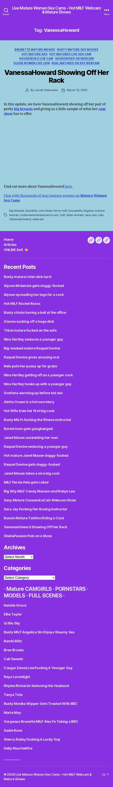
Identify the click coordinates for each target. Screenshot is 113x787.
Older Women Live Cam (31, 63)
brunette (31, 210)
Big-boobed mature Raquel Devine (32, 348)
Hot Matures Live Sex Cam (70, 54)
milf (62, 215)
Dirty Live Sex (6, 759)
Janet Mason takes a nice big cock (32, 473)
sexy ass (91, 215)
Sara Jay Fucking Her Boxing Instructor (35, 509)
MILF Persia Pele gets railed (26, 482)
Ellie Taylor (13, 614)
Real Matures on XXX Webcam (75, 63)
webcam (38, 219)
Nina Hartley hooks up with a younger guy (37, 384)
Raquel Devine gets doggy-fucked (32, 464)
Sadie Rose (13, 730)
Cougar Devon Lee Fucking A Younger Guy (38, 668)
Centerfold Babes (18, 759)
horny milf (60, 210)
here (68, 186)
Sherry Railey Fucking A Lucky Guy (32, 739)
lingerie (88, 210)
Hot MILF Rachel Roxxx (22, 304)
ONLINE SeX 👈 (16, 250)
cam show (45, 210)
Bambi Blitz (13, 641)
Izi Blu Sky (12, 623)
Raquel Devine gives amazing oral (31, 357)
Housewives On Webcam (74, 58)
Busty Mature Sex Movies (77, 49)
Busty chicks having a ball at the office (35, 312)
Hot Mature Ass (34, 54)
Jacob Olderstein (46, 90)
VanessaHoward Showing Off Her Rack (56, 76)
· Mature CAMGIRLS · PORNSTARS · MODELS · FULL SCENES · (46, 592)
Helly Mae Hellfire (18, 748)
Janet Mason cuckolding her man (31, 438)
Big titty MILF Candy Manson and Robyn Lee (39, 491)
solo (101, 215)
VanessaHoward (20, 219)
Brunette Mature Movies (35, 49)
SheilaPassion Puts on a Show (28, 536)
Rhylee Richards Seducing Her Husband (36, 686)
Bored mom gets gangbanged (28, 429)
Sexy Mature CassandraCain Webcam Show (40, 500)
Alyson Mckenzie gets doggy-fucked (34, 286)
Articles (10, 245)
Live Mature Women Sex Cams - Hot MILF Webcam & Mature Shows (56, 10)
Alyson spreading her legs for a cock (34, 295)
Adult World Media (11, 759)
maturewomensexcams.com (39, 215)
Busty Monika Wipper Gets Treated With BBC (41, 704)
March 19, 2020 (77, 90)
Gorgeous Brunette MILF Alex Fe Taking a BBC (41, 721)
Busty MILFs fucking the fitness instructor (37, 420)
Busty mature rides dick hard (27, 277)
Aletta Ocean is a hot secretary (29, 402)
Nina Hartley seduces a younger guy (33, 339)
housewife (75, 210)
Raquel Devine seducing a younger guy (36, 447)
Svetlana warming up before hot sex (33, 393)
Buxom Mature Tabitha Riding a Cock (34, 518)
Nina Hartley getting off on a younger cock (38, 375)
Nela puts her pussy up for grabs (30, 366)
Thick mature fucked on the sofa (30, 330)
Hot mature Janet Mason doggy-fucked (36, 455)
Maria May (12, 713)
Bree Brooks (14, 650)
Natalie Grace (15, 605)
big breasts (16, 210)
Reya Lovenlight (17, 677)
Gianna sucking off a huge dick (29, 321)
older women (75, 215)
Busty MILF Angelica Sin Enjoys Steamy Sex (39, 632)
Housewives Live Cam (36, 58)
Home (8, 239)
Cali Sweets (13, 659)
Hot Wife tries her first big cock (29, 411)
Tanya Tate (13, 695)
